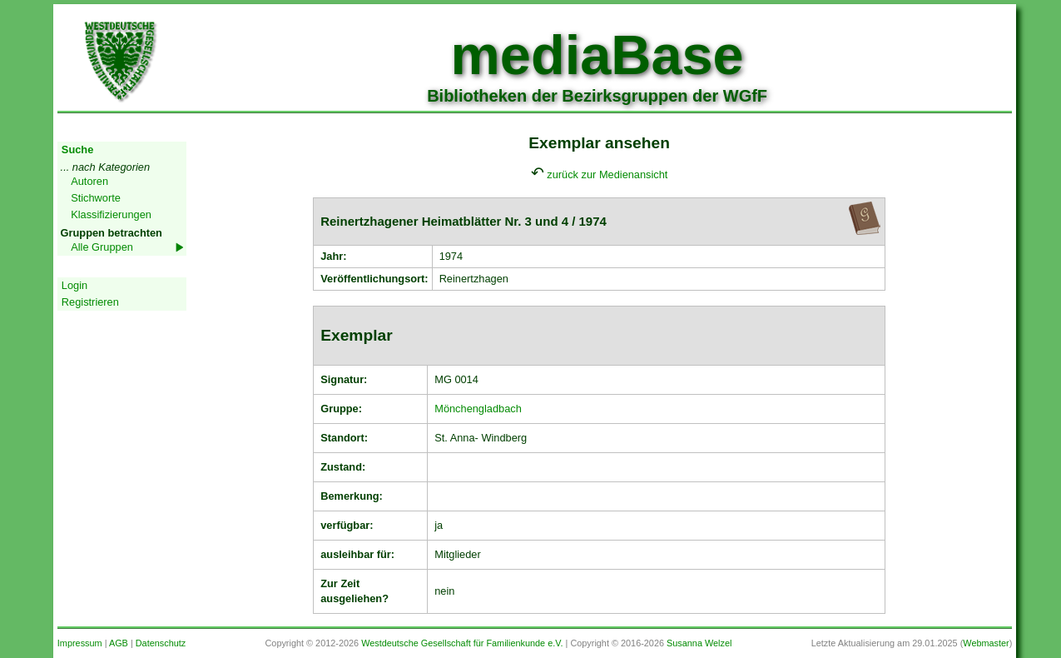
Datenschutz (161, 643)
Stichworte (96, 198)
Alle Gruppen (102, 247)
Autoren (89, 181)
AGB (118, 643)
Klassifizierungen (111, 214)
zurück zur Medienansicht (607, 174)
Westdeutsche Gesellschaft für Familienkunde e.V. (462, 643)
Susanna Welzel (699, 643)
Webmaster (986, 643)
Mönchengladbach (478, 408)
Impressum (79, 643)
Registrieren (90, 302)
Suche (77, 149)
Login (74, 285)
